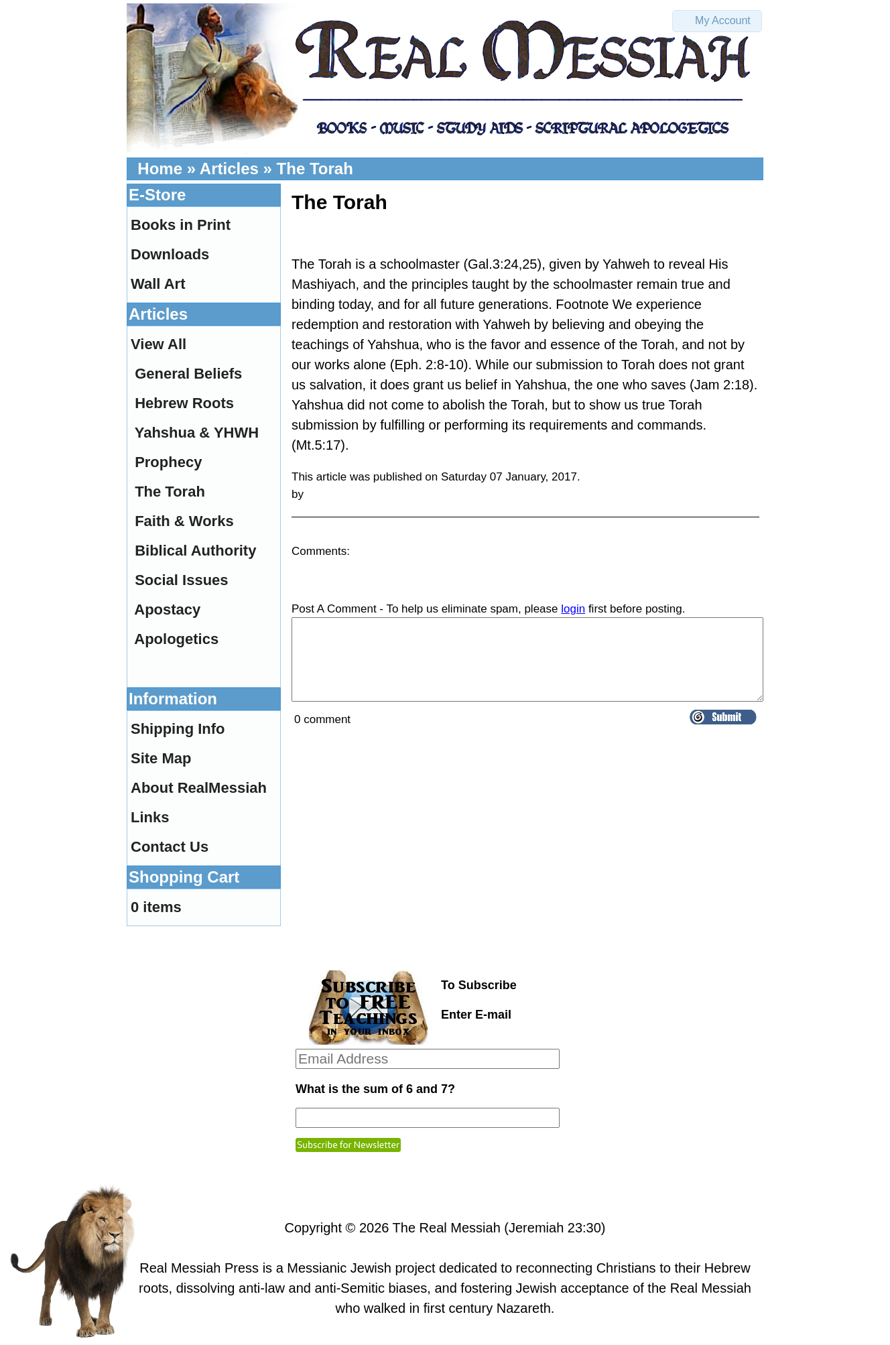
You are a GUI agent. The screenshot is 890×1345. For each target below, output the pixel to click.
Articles (229, 168)
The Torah (315, 168)
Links (150, 817)
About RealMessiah (199, 787)
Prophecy (168, 462)
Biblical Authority (195, 550)
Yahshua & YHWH (197, 432)
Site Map (161, 758)
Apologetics (176, 639)
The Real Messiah (447, 1227)
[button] (717, 21)
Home (159, 168)
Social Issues (181, 580)
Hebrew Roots (184, 403)
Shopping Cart (184, 877)
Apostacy (167, 609)
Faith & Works (184, 521)
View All (158, 344)
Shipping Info (178, 728)
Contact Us (169, 846)
